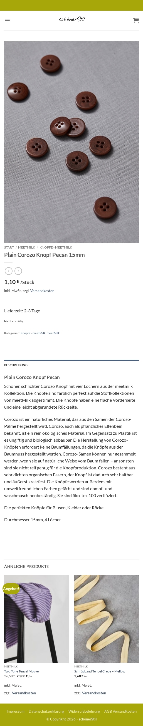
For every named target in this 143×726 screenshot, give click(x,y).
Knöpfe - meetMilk (56, 247)
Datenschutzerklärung (46, 711)
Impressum (15, 711)
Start (9, 247)
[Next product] (9, 271)
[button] (7, 20)
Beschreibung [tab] (16, 365)
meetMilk (26, 247)
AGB (108, 711)
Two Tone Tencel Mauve (21, 671)
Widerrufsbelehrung (84, 711)
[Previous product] (18, 271)
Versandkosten (42, 291)
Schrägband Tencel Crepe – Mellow (99, 671)
